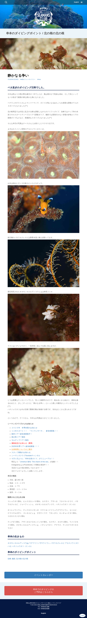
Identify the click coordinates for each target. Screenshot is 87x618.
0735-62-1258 (45, 607)
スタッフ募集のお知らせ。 (21, 452)
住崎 (9, 559)
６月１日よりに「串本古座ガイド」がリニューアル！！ (32, 459)
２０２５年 (15, 428)
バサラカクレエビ (57, 543)
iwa (40, 79)
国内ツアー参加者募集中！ (21, 434)
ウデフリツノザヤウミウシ (39, 543)
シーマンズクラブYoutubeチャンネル (25, 456)
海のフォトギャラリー (28, 79)
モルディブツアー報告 (20, 440)
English (76, 2)
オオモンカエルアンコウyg (18, 543)
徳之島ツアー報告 (18, 437)
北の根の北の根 (22, 559)
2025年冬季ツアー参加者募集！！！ (25, 446)
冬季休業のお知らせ (28, 428)
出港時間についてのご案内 (21, 449)
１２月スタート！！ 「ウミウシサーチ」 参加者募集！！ (34, 431)
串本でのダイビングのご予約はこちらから (43, 590)
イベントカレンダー (43, 575)
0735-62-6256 (45, 608)
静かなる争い (18, 75)
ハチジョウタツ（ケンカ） (22, 546)
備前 (13, 559)
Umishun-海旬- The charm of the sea (34, 462)
